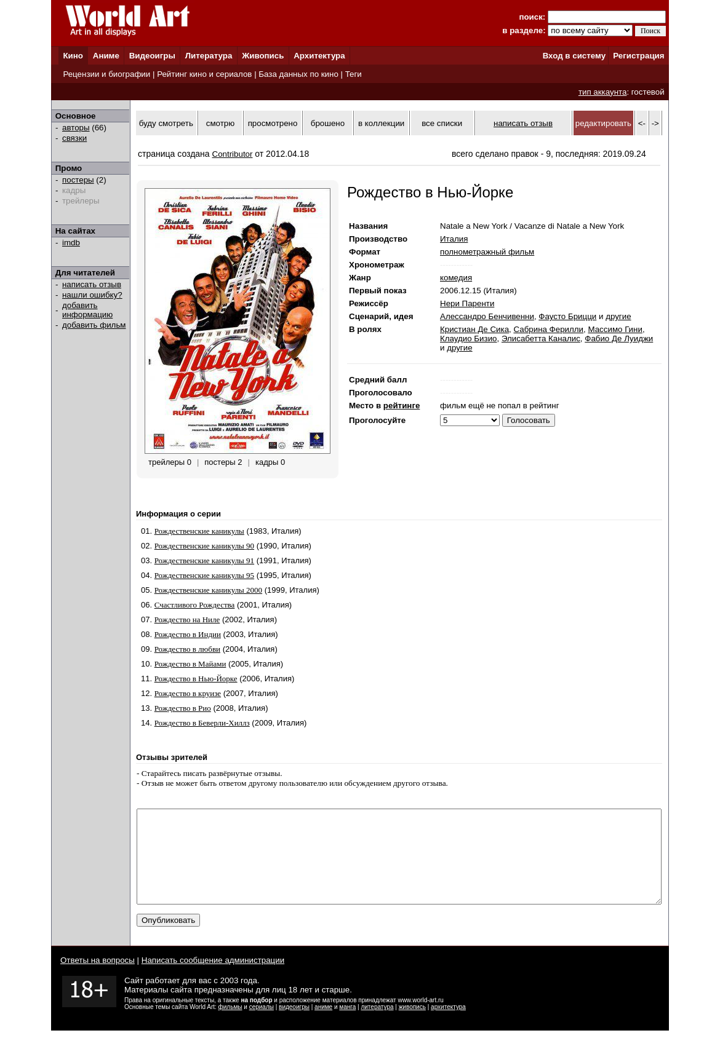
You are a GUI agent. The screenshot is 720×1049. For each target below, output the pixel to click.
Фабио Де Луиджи (619, 338)
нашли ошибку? (92, 294)
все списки (442, 123)
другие (618, 316)
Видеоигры (152, 55)
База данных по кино (298, 74)
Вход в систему (574, 55)
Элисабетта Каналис (541, 338)
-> (655, 123)
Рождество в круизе (187, 693)
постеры (78, 179)
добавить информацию (87, 310)
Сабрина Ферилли (548, 329)
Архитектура (319, 55)
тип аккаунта (602, 92)
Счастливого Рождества (194, 604)
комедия (456, 277)
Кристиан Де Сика (474, 329)
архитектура (448, 1025)
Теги (353, 74)
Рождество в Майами (190, 663)
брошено (328, 123)
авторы (76, 127)
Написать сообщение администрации (213, 978)
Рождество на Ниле (187, 619)
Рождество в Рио (182, 708)
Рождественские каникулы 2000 (208, 590)
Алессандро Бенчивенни (487, 316)
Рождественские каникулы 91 (204, 560)
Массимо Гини (615, 329)
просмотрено (273, 123)
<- (642, 123)
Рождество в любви (187, 649)
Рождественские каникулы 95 (204, 575)
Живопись (263, 55)
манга (347, 1025)
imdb (71, 242)
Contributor (232, 154)
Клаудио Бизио (468, 338)
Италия (454, 238)
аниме (323, 1025)
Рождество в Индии (187, 634)
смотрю (220, 123)
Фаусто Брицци (567, 316)
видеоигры (294, 1025)
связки (74, 138)
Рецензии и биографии (106, 74)
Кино (73, 55)
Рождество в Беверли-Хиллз (202, 722)
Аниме (106, 55)
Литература (209, 55)
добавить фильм (94, 325)
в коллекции (381, 123)
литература (377, 1025)
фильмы (230, 1025)
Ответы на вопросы (97, 978)
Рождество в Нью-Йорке (196, 678)
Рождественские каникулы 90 (204, 545)
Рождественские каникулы (199, 531)
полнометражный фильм (487, 251)
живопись (412, 1025)
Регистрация (638, 55)
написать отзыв (91, 284)
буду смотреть (166, 123)
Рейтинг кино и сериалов (204, 74)
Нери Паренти (467, 303)
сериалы (261, 1025)
